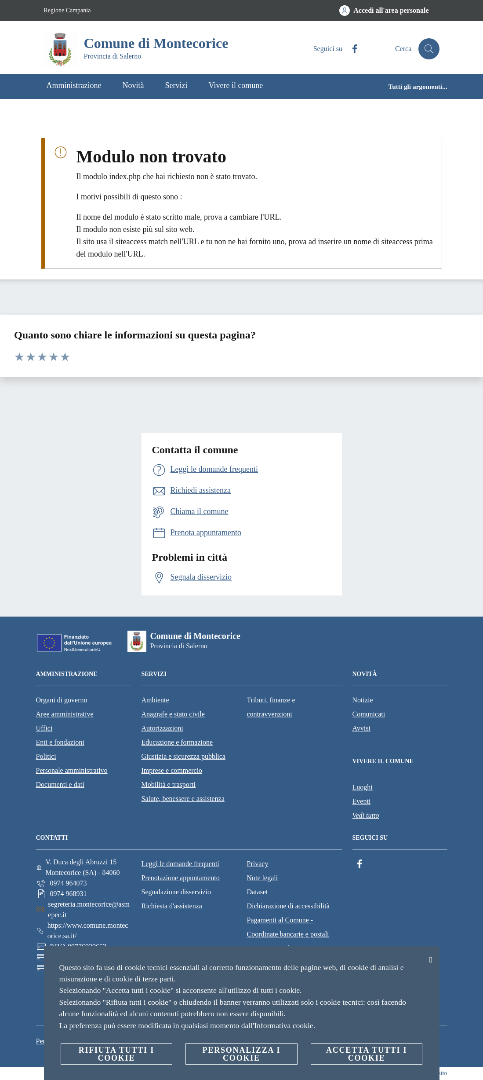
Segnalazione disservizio (176, 892)
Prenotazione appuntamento (181, 878)
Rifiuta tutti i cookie (116, 1054)
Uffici (44, 728)
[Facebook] (351, 49)
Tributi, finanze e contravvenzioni (271, 707)
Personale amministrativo (72, 770)
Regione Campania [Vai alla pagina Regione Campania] (67, 10)
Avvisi (361, 728)
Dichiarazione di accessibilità (288, 906)
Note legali (262, 878)
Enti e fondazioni (60, 742)
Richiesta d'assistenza (172, 906)
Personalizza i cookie (242, 1054)
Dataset (257, 892)
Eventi (361, 801)
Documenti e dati (60, 784)
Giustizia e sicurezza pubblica (183, 756)
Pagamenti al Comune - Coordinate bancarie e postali (288, 927)
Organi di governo (61, 700)
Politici (46, 756)
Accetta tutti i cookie (366, 1054)
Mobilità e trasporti (169, 784)
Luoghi (362, 787)
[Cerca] (428, 48)
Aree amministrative (65, 714)
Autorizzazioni (162, 728)
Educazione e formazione (177, 742)
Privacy (258, 863)
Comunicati (368, 714)
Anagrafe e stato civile (173, 714)
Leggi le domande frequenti (180, 863)
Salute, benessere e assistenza (183, 798)
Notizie (362, 700)
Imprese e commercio (172, 770)
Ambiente (155, 700)
